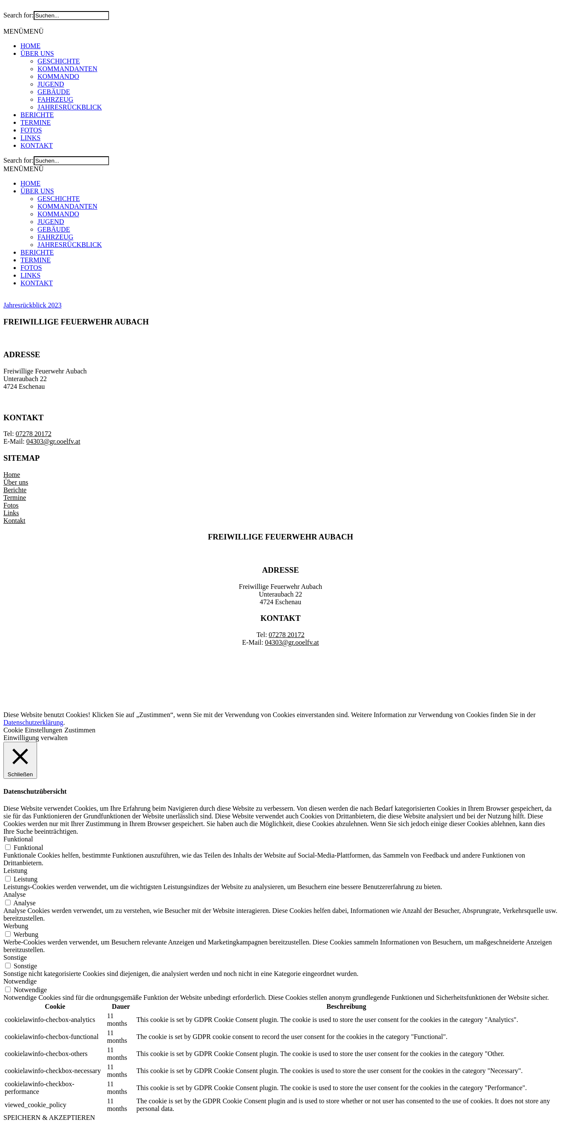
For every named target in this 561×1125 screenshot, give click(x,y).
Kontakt (14, 520)
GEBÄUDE (53, 91)
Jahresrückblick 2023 (32, 305)
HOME (30, 45)
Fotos (11, 505)
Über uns (15, 482)
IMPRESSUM (229, 656)
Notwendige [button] (20, 981)
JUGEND (50, 84)
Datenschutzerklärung (33, 722)
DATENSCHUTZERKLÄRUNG (306, 656)
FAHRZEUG (55, 99)
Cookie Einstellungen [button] (32, 730)
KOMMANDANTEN (67, 68)
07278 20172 (34, 433)
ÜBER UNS (37, 53)
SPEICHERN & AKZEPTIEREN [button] (49, 1117)
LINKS (30, 137)
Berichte (14, 490)
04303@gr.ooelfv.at (53, 441)
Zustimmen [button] (79, 730)
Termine (14, 497)
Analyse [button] (14, 894)
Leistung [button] (15, 870)
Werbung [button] (15, 926)
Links (11, 513)
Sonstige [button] (15, 957)
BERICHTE (37, 114)
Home (11, 474)
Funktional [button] (18, 839)
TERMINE (35, 122)
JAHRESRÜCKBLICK (69, 107)
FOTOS (31, 130)
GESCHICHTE (58, 61)
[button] (23, 31)
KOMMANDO (58, 76)
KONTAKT (36, 145)
